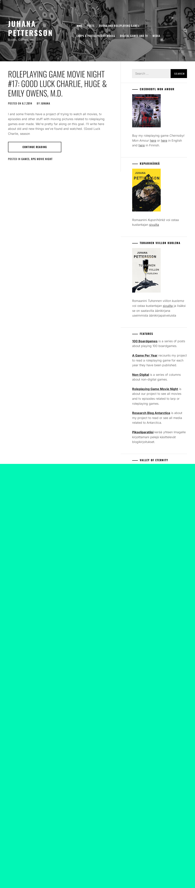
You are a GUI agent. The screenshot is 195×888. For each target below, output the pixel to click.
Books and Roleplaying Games (119, 26)
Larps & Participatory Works (96, 36)
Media (156, 36)
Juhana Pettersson (30, 28)
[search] (185, 31)
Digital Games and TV (134, 36)
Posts (90, 26)
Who (79, 26)
